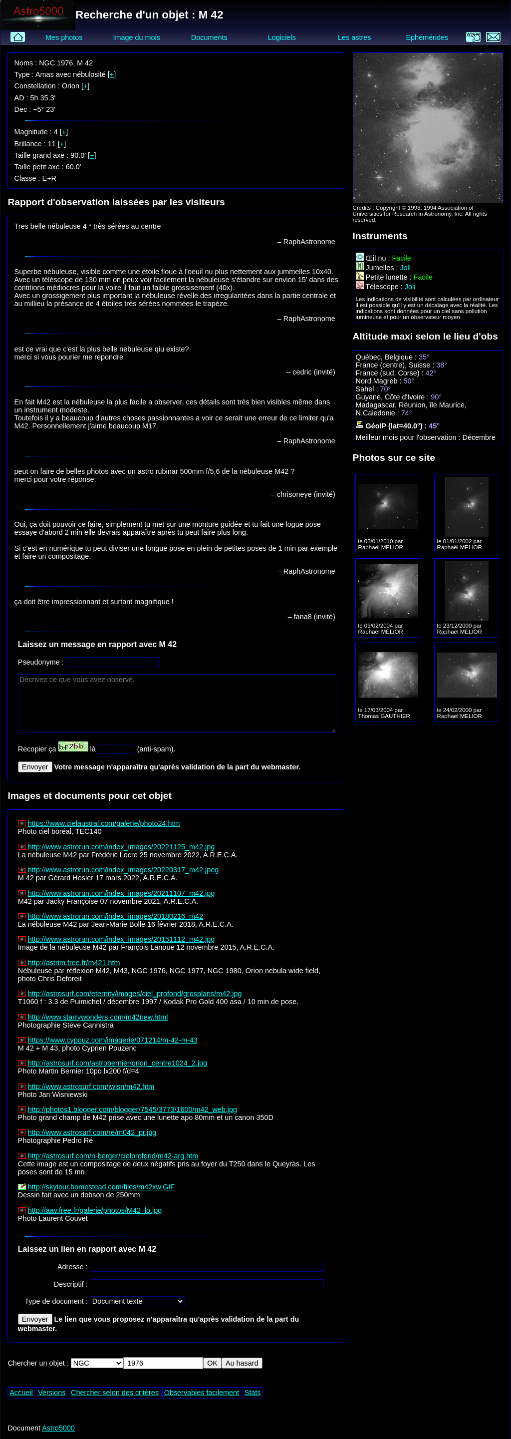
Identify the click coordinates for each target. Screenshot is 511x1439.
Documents (209, 37)
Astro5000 (58, 1428)
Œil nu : (374, 258)
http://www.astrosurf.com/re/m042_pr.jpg (92, 1132)
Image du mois (136, 37)
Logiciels (282, 37)
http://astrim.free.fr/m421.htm (74, 963)
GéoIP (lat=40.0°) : (392, 426)
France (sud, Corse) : (391, 373)
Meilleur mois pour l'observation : (409, 437)
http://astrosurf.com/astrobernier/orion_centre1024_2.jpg (117, 1063)
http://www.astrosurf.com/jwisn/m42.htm (91, 1086)
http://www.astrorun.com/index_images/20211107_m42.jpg (121, 893)
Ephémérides (427, 37)
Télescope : (380, 287)
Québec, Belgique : (387, 357)
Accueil (20, 1393)
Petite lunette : (385, 277)
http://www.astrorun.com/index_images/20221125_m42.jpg (121, 847)
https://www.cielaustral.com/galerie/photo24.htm (104, 823)
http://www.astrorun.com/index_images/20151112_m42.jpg (121, 939)
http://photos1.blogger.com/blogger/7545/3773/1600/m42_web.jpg (132, 1109)
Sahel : (368, 389)
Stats (253, 1393)
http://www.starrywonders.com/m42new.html (98, 1017)
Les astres (354, 37)
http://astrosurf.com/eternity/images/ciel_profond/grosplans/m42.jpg (135, 994)
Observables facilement (201, 1393)
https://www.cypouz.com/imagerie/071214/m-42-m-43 (113, 1040)
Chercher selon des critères (115, 1393)
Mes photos (63, 37)
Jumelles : (378, 268)
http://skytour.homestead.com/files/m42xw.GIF (101, 1187)
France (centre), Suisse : (396, 365)
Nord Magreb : (380, 381)
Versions (51, 1393)
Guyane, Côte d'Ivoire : (393, 397)
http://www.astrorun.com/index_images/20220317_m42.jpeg (123, 870)
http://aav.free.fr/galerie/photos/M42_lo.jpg (95, 1210)
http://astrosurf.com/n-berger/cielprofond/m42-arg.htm (113, 1156)
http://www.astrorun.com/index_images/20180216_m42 (115, 916)
